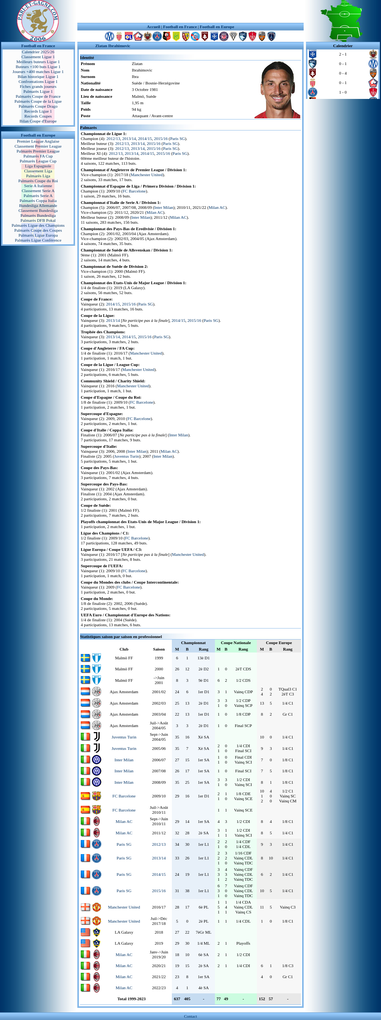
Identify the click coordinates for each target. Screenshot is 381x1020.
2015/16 (161, 138)
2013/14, (114, 336)
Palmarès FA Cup (38, 156)
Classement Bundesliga (38, 210)
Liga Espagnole (38, 166)
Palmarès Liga (38, 175)
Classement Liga (38, 171)
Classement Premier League (37, 146)
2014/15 (145, 138)
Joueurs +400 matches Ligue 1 (38, 71)
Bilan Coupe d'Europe (37, 121)
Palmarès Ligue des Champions (37, 225)
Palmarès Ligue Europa (38, 235)
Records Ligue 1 (38, 111)
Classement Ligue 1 (37, 56)
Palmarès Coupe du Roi (38, 180)
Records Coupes (38, 116)
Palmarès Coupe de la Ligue (38, 101)
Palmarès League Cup (38, 161)
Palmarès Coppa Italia (37, 200)
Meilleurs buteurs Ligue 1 (38, 61)
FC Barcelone (134, 191)
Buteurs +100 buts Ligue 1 (38, 66)
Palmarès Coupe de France (38, 96)
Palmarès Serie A (38, 195)
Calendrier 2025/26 (38, 51)
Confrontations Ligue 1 (38, 81)
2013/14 (129, 138)
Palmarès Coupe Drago (38, 106)
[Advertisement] (190, 11)
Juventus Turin (126, 456)
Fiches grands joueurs (38, 86)
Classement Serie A (38, 190)
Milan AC (217, 207)
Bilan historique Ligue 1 (38, 76)
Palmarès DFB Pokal (38, 220)
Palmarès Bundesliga (38, 215)
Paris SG (177, 138)
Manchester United (147, 174)
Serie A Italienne (38, 185)
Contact (190, 1016)
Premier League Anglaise (38, 141)
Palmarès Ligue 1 (38, 91)
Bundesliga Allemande (38, 205)
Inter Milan (163, 207)
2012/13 (113, 138)
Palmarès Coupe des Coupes (38, 230)
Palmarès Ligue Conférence (38, 240)
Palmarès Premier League (37, 151)
